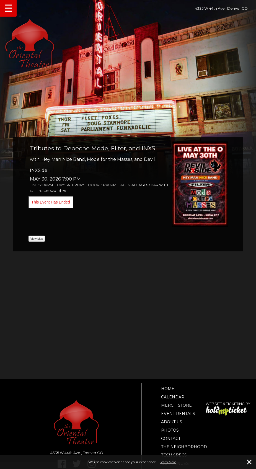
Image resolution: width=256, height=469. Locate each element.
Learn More (168, 462)
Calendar (172, 397)
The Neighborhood (184, 446)
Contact (170, 438)
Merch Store (176, 405)
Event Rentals (178, 413)
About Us (171, 421)
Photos (170, 430)
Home (167, 388)
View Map (36, 238)
